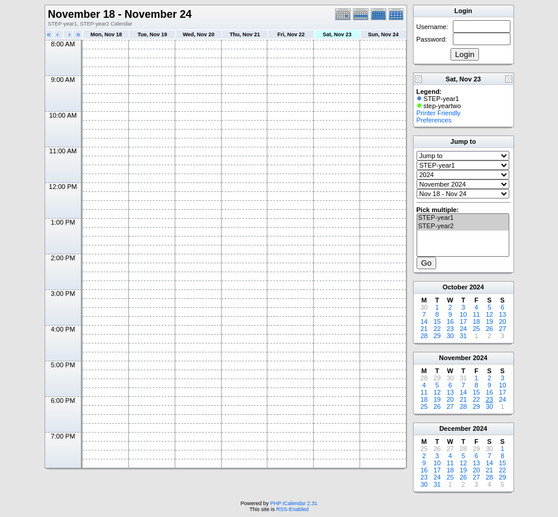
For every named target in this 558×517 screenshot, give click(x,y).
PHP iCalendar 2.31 (293, 503)
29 (436, 335)
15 (436, 321)
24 (462, 328)
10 (462, 314)
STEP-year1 (463, 218)
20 (502, 321)
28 (423, 335)
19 (489, 321)
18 (476, 321)
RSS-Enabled (292, 509)
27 (502, 328)
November (455, 357)
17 (462, 321)
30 (449, 335)
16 (449, 321)
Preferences (434, 120)
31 (462, 335)
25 (476, 328)
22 (436, 328)
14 (423, 321)
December (455, 428)
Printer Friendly (439, 112)
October (455, 287)
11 (476, 314)
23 (449, 328)
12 (489, 314)
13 (502, 314)
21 (423, 328)
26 (489, 328)
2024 (476, 287)
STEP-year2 (463, 226)
